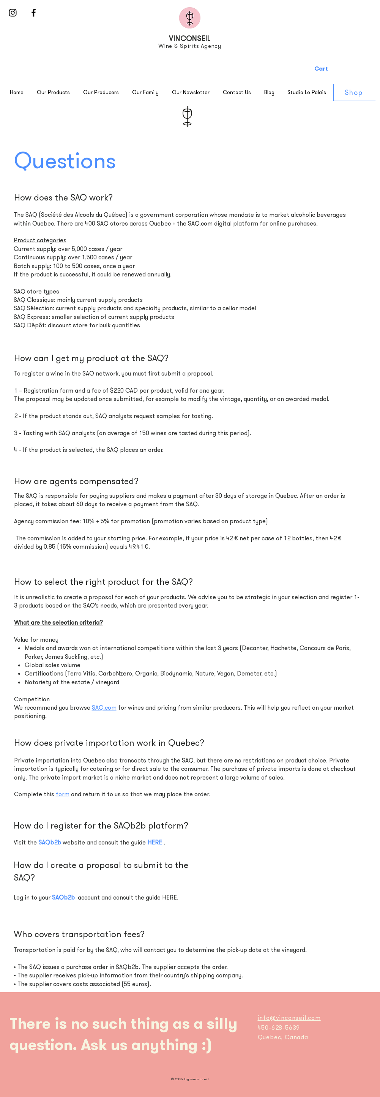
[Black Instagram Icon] (13, 13)
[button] (345, 68)
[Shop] (354, 92)
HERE (154, 842)
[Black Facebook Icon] (33, 13)
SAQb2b (50, 842)
